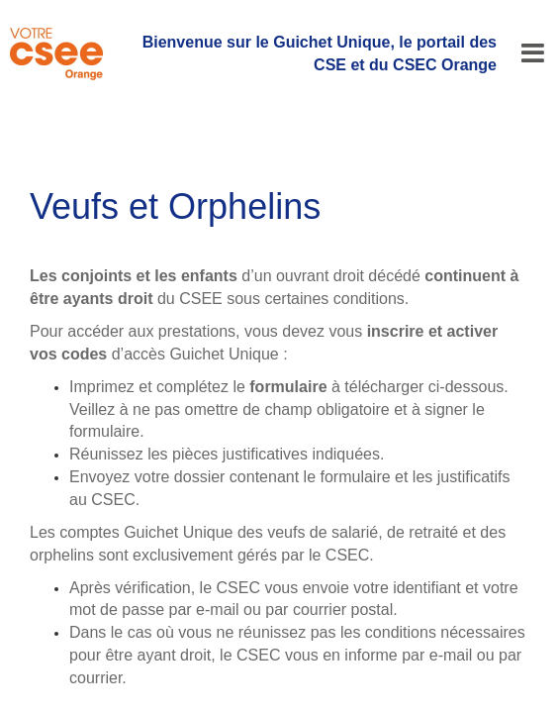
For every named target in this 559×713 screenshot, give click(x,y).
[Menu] (533, 53)
